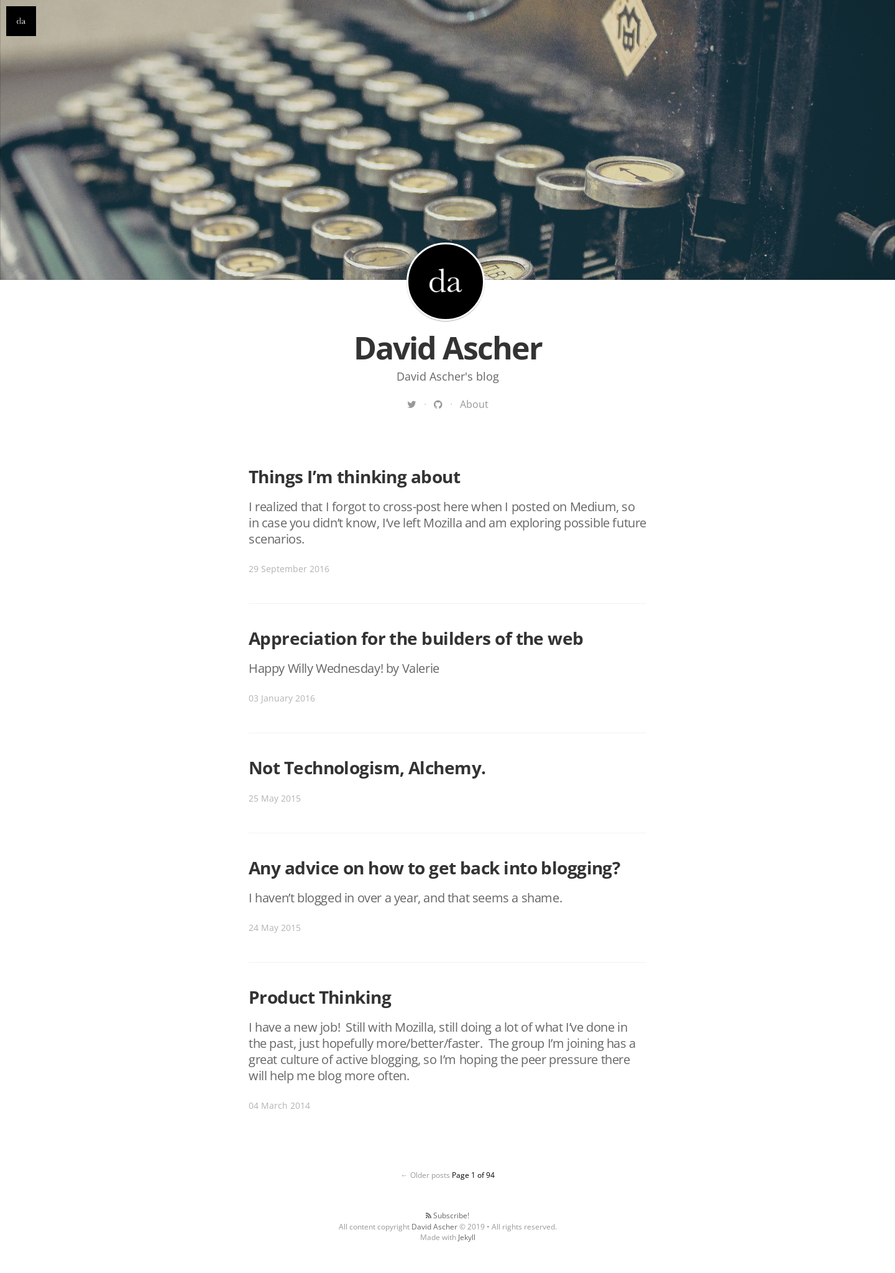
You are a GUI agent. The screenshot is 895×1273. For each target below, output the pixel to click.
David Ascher (445, 282)
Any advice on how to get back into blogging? (434, 867)
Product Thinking (320, 997)
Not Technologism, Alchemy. (367, 767)
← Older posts (425, 1175)
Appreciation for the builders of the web (416, 638)
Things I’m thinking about (354, 476)
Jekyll (466, 1237)
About (474, 404)
